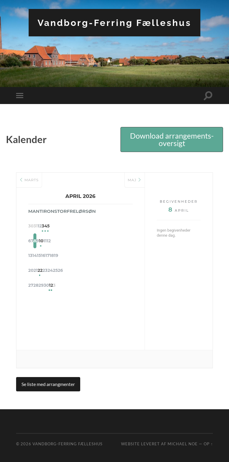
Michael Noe (183, 443)
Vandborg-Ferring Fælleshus (114, 22)
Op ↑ (208, 443)
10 (95, 241)
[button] (171, 139)
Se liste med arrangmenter (48, 384)
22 (65, 271)
